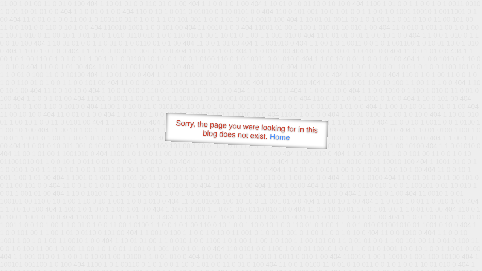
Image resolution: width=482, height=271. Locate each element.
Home (280, 137)
